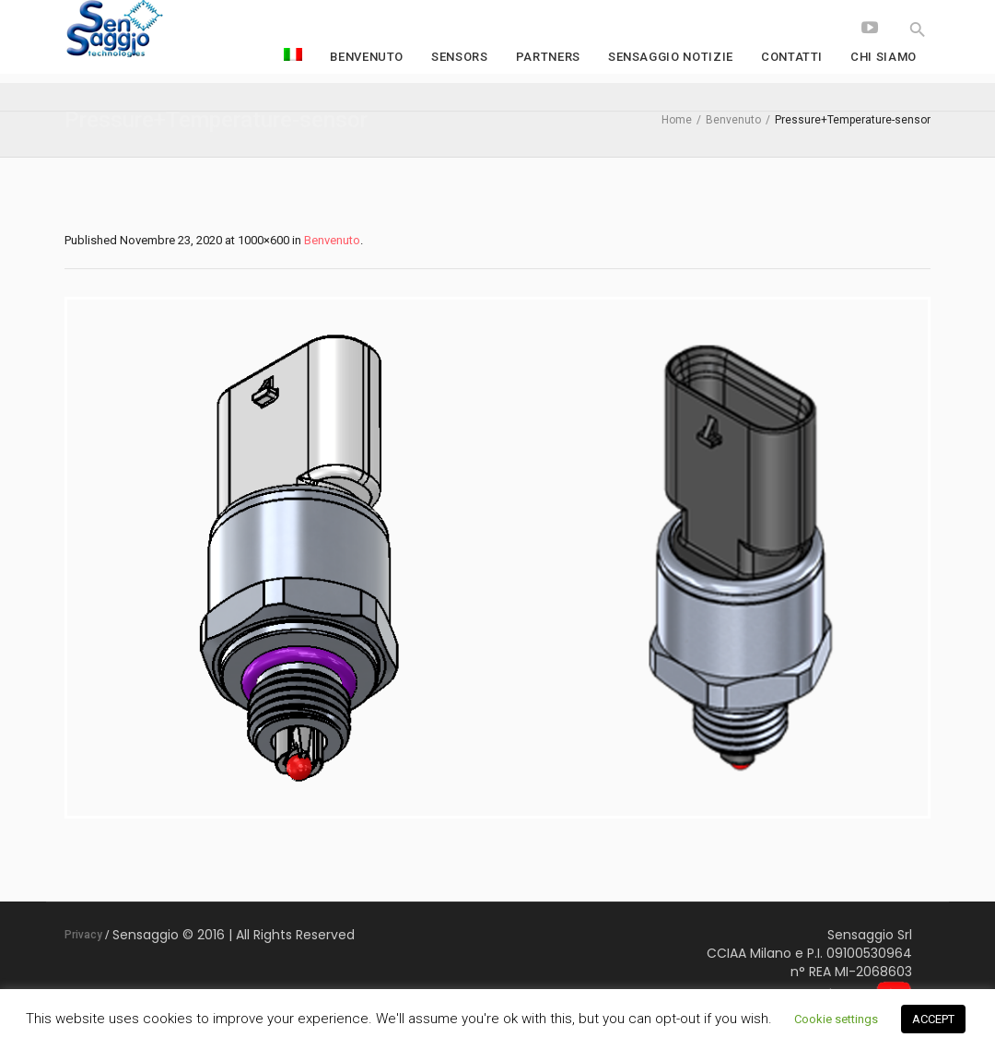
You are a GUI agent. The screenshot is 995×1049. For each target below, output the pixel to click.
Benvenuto (733, 119)
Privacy (83, 934)
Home (676, 119)
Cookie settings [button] (836, 1019)
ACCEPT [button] (933, 1019)
